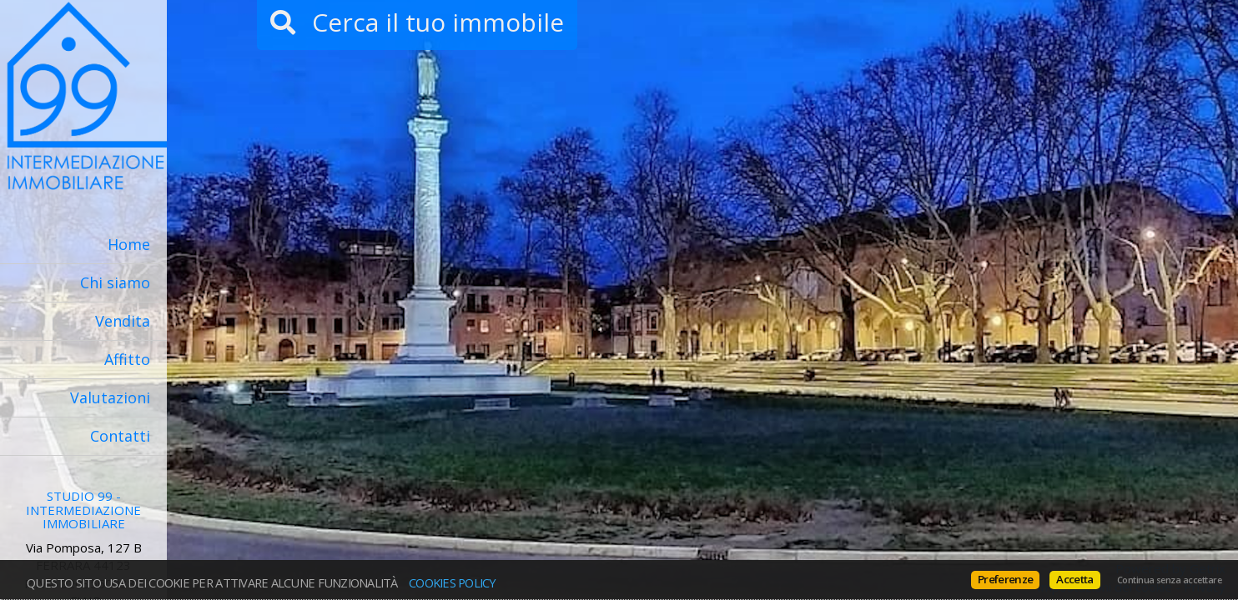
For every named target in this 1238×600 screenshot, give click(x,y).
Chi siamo (115, 282)
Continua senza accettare (1169, 580)
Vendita (122, 321)
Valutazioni (110, 398)
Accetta (1074, 579)
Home (129, 244)
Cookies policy (452, 582)
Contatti (120, 436)
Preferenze (1005, 579)
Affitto (127, 359)
